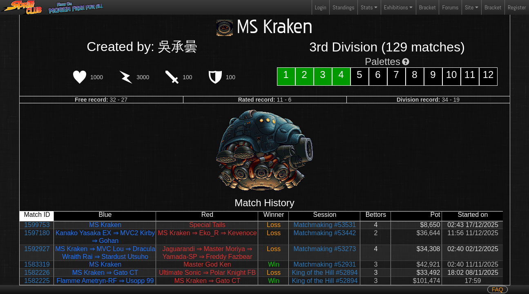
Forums (450, 7)
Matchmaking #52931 (325, 264)
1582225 (36, 280)
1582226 (36, 272)
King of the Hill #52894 (325, 272)
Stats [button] (367, 7)
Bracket (427, 7)
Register (517, 7)
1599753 (36, 224)
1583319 (36, 264)
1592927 (36, 248)
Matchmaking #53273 (325, 248)
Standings (343, 9)
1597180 (36, 232)
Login (320, 7)
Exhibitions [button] (396, 7)
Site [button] (469, 7)
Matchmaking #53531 (325, 224)
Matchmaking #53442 (325, 232)
